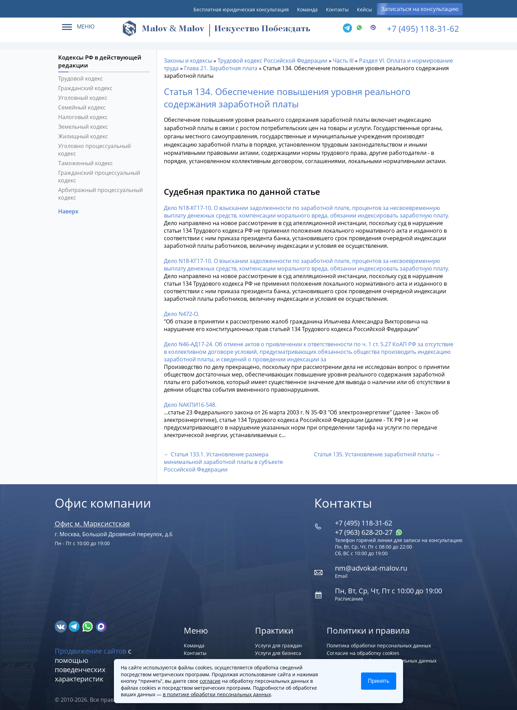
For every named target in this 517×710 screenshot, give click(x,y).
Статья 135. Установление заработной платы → (377, 450)
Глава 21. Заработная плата (220, 64)
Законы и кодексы (188, 57)
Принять (379, 681)
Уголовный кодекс (82, 94)
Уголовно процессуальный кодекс (94, 145)
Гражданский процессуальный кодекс (99, 172)
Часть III (343, 57)
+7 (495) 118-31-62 (423, 28)
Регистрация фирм (277, 657)
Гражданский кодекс (85, 84)
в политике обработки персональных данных (217, 694)
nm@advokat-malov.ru (371, 564)
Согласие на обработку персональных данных (381, 657)
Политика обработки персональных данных (379, 641)
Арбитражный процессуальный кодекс (100, 190)
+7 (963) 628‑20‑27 (368, 528)
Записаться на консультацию (419, 9)
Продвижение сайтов (90, 647)
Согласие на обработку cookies (363, 649)
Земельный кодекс (83, 123)
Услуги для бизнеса (278, 649)
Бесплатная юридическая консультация (241, 9)
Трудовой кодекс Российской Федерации (272, 57)
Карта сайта (198, 657)
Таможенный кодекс (85, 159)
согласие (210, 681)
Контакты (337, 9)
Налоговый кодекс (83, 113)
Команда (307, 9)
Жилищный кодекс (83, 132)
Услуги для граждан (278, 641)
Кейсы (364, 9)
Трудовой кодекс (80, 74)
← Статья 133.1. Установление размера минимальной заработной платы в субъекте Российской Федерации (223, 458)
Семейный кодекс (82, 103)
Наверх (69, 207)
